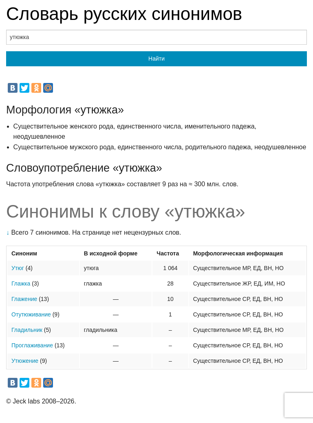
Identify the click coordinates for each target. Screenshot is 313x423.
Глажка (20, 283)
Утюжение (24, 361)
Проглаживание (32, 345)
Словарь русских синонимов (124, 14)
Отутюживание (31, 314)
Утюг (17, 268)
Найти (156, 58)
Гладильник (26, 330)
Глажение (24, 299)
